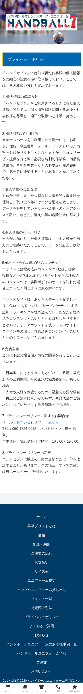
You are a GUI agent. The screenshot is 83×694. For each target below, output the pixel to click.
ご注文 (41, 662)
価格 (41, 535)
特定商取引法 (41, 608)
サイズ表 (42, 571)
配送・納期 (41, 544)
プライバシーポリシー (41, 617)
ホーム (41, 517)
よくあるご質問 (41, 626)
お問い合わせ (41, 671)
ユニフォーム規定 (41, 580)
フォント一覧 (41, 599)
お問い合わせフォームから (37, 422)
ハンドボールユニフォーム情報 (41, 653)
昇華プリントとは (41, 526)
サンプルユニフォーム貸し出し (41, 590)
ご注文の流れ (41, 553)
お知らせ (42, 635)
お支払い (42, 562)
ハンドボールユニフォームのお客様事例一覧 (41, 644)
